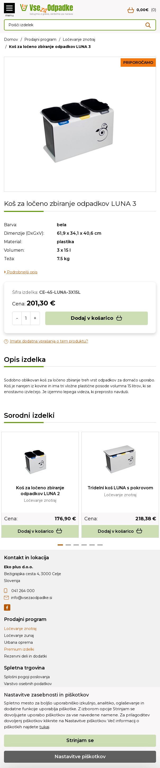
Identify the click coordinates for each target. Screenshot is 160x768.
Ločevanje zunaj (19, 635)
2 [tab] (68, 545)
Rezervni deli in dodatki (25, 656)
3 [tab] (76, 545)
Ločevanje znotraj (79, 39)
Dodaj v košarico (96, 318)
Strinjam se (80, 740)
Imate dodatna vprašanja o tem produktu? (46, 341)
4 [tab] (84, 545)
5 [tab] (92, 545)
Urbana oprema (18, 642)
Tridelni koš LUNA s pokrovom (120, 487)
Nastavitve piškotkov (80, 757)
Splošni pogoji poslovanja (27, 677)
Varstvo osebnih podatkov (28, 684)
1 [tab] (60, 545)
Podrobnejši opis (20, 272)
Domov (11, 39)
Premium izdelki (19, 649)
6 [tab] (100, 545)
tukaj (44, 726)
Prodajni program (40, 39)
